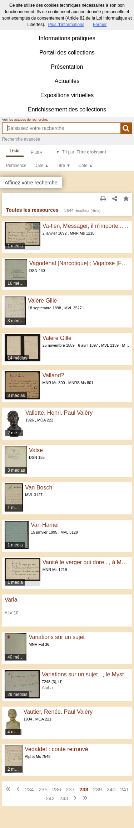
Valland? (53, 375)
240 (110, 789)
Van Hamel (45, 525)
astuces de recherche (30, 119)
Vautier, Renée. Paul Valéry (58, 712)
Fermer (100, 24)
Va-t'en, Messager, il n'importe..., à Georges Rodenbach (86, 226)
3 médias (16, 320)
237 (70, 789)
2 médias (16, 432)
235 (43, 789)
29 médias (17, 694)
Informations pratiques (67, 38)
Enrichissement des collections (67, 109)
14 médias (17, 358)
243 (63, 798)
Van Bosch (38, 487)
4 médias (15, 731)
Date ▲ (41, 165)
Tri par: (84, 152)
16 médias (17, 283)
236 (56, 789)
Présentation (67, 67)
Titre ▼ (64, 165)
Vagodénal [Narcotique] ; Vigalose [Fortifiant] (79, 263)
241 (124, 789)
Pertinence (16, 165)
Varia (11, 600)
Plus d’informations (66, 24)
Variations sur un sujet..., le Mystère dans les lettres (85, 674)
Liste (15, 150)
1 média (15, 245)
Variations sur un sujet (57, 637)
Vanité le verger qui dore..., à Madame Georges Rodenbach (86, 562)
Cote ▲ (85, 165)
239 (97, 789)
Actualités (67, 81)
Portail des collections (67, 52)
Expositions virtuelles (67, 95)
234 (29, 789)
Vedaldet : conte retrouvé (56, 749)
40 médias (17, 657)
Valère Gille (42, 301)
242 (50, 798)
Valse (36, 450)
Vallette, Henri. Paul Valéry (59, 413)
